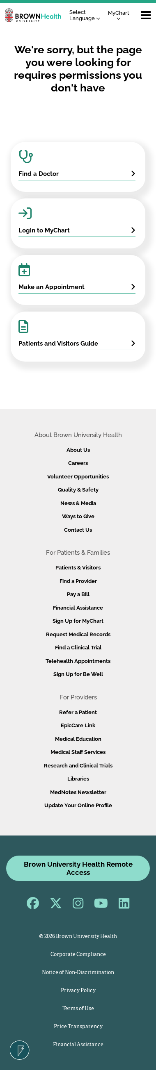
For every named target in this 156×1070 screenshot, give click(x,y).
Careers (78, 463)
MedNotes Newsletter (78, 792)
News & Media (78, 503)
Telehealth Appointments (78, 661)
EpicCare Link (78, 725)
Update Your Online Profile (78, 805)
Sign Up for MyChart (78, 621)
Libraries (78, 779)
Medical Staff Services (78, 752)
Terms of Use (78, 1008)
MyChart (118, 15)
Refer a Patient (78, 712)
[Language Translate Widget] (86, 15)
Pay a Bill (78, 594)
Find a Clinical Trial (78, 647)
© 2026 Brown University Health (78, 936)
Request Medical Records (78, 634)
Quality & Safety (78, 490)
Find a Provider (78, 581)
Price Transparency (78, 1026)
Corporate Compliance (78, 954)
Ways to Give (78, 516)
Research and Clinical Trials (78, 766)
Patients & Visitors (78, 568)
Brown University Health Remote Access (78, 868)
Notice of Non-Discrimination (78, 972)
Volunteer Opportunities (78, 477)
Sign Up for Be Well (78, 674)
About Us (78, 450)
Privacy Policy (78, 990)
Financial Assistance (78, 608)
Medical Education (78, 739)
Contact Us (78, 530)
